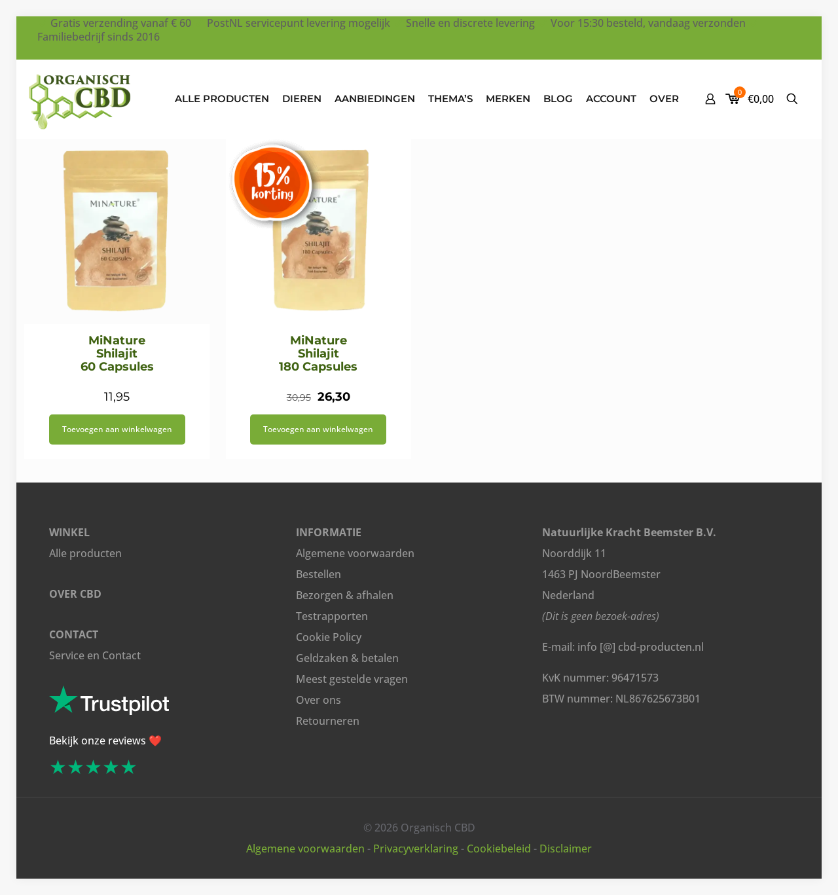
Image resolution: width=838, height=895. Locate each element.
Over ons (318, 700)
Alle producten (85, 553)
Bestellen (318, 574)
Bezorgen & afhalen (344, 595)
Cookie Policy (328, 637)
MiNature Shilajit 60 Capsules (117, 353)
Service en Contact (95, 655)
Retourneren (327, 721)
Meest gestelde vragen (352, 679)
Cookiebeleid (499, 848)
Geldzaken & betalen (347, 658)
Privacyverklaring (415, 848)
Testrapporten (332, 616)
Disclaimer (565, 848)
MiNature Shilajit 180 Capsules (318, 353)
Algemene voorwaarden (355, 553)
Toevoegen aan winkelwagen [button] (117, 429)
